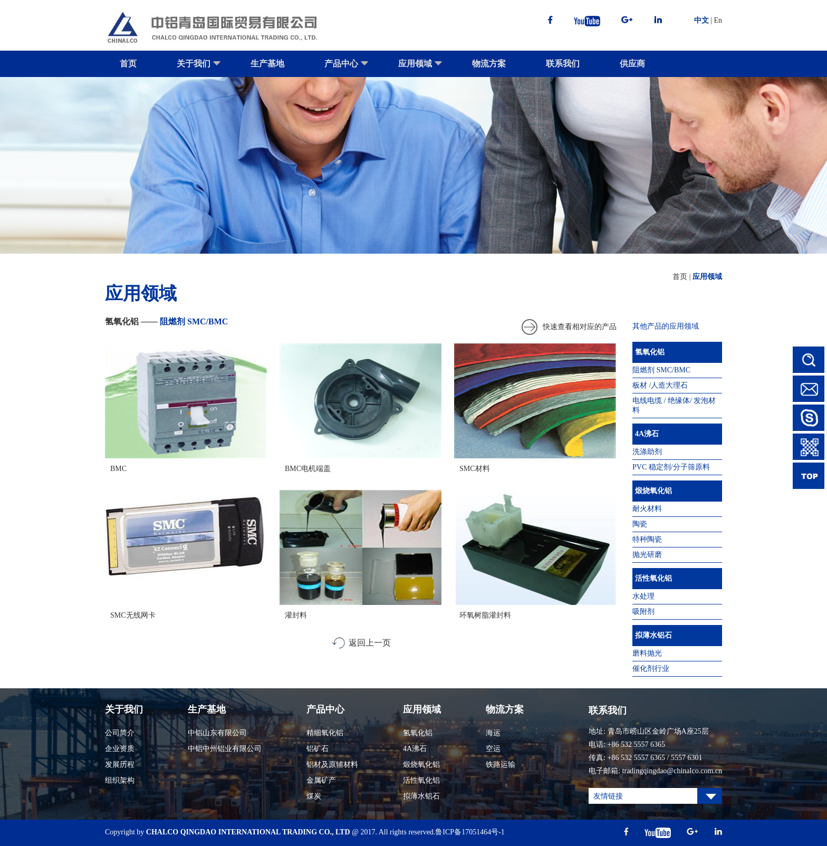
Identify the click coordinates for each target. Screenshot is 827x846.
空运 (493, 749)
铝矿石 (317, 749)
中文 (701, 20)
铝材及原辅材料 (332, 764)
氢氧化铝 (650, 352)
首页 (128, 63)
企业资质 (119, 749)
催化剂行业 (650, 668)
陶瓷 (639, 524)
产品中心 (346, 68)
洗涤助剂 (647, 452)
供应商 (632, 63)
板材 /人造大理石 (660, 385)
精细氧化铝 (324, 733)
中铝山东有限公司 (217, 733)
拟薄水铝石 (653, 635)
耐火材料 (647, 509)
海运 (493, 733)
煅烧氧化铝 (653, 491)
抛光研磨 (647, 555)
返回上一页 (370, 642)
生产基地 (267, 63)
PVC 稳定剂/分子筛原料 (671, 467)
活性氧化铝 (653, 578)
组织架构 (119, 780)
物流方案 (489, 63)
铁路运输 (500, 764)
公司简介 (119, 733)
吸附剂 (643, 612)
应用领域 (420, 68)
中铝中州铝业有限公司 (225, 749)
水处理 (643, 596)
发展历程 (119, 764)
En (718, 20)
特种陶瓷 (647, 539)
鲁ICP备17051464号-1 (469, 832)
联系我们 (563, 63)
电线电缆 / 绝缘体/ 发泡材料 (674, 405)
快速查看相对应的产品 (580, 327)
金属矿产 (321, 780)
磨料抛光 (647, 653)
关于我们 (199, 68)
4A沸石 (647, 434)
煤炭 (313, 796)
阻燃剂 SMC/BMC (661, 370)
